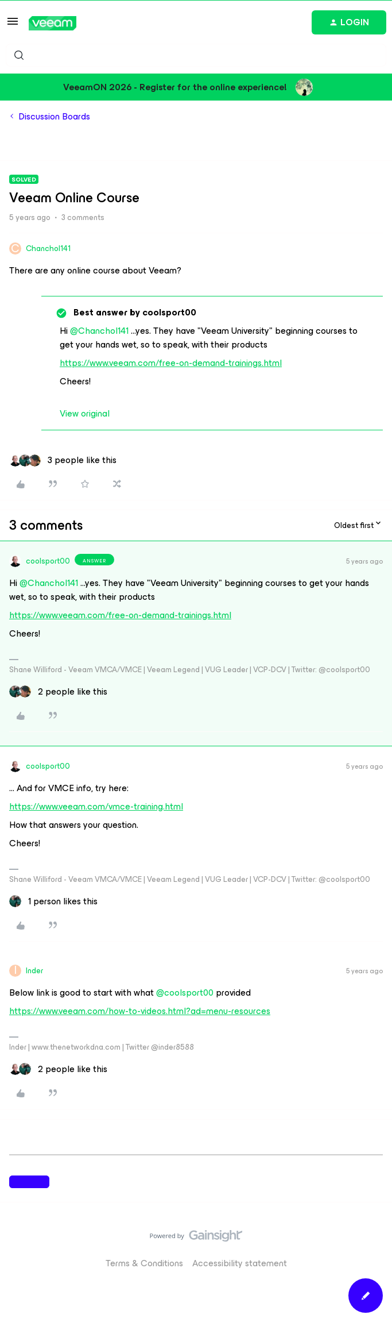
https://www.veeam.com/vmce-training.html (96, 806)
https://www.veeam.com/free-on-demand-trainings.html (171, 363)
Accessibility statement (239, 1263)
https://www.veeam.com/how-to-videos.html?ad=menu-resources (139, 1011)
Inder (34, 971)
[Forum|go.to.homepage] (52, 23)
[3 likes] (63, 460)
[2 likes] (58, 692)
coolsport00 (48, 561)
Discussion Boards (54, 117)
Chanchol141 (48, 248)
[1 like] (53, 901)
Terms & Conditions (144, 1263)
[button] (13, 25)
